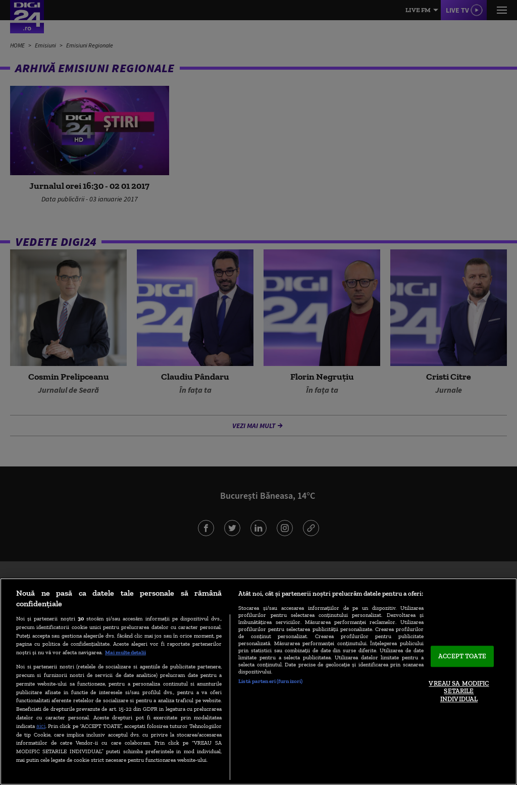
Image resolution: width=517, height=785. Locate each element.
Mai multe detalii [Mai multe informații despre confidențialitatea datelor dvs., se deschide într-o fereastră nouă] (125, 652)
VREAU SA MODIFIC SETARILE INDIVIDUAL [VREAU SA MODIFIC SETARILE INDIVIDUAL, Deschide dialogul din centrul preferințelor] (459, 691)
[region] (258, 681)
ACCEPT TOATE (462, 656)
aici (40, 725)
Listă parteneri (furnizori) (270, 681)
